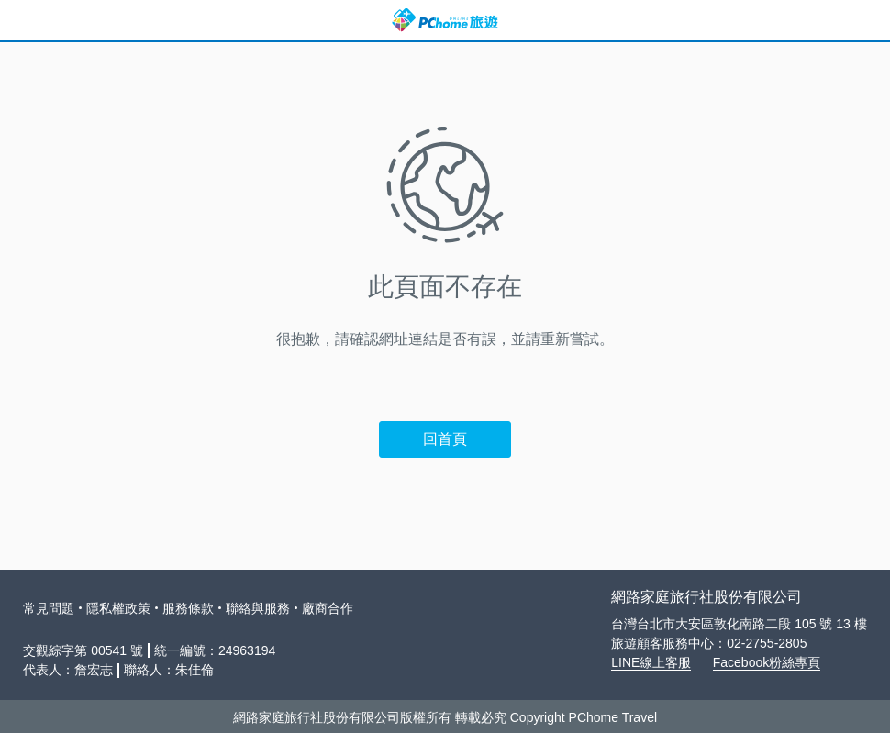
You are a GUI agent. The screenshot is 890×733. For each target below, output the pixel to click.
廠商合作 (327, 608)
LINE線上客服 (651, 662)
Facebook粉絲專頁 (766, 662)
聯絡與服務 (258, 608)
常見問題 (48, 608)
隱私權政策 (118, 608)
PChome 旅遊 (445, 20)
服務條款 (188, 608)
